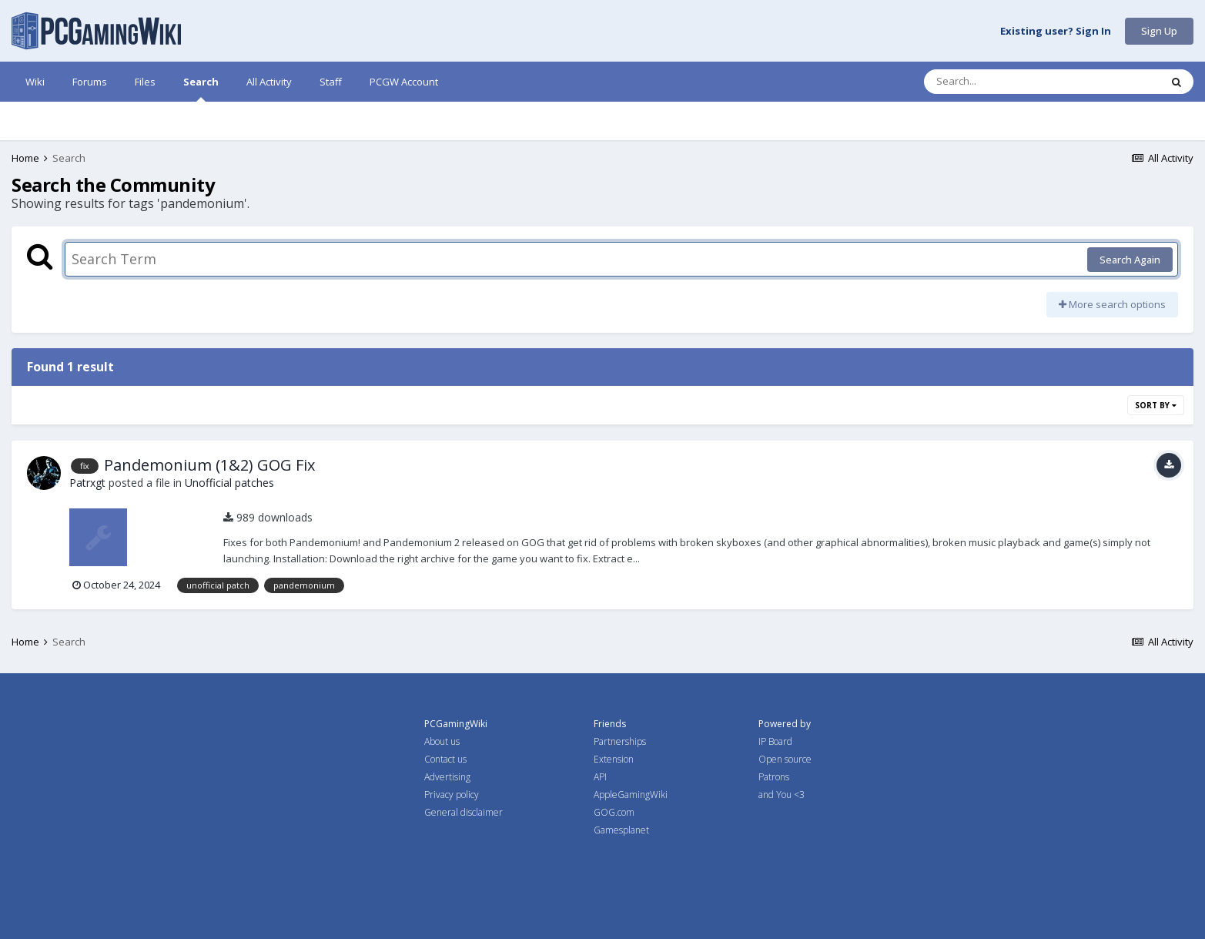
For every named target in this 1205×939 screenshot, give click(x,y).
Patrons (773, 776)
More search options (1112, 304)
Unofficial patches (229, 482)
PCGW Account (404, 82)
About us (442, 741)
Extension (614, 759)
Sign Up (1159, 31)
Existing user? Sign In (1055, 32)
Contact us (445, 759)
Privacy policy (451, 794)
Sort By (1156, 405)
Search (201, 88)
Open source (785, 759)
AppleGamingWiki (631, 794)
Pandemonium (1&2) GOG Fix (209, 464)
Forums (89, 82)
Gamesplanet (621, 830)
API (600, 776)
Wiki (35, 82)
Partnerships (620, 741)
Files (145, 82)
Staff (331, 82)
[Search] (1001, 81)
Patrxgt (87, 482)
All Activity (269, 82)
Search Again (1130, 260)
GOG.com (614, 812)
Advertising (447, 776)
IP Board (775, 741)
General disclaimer (463, 812)
